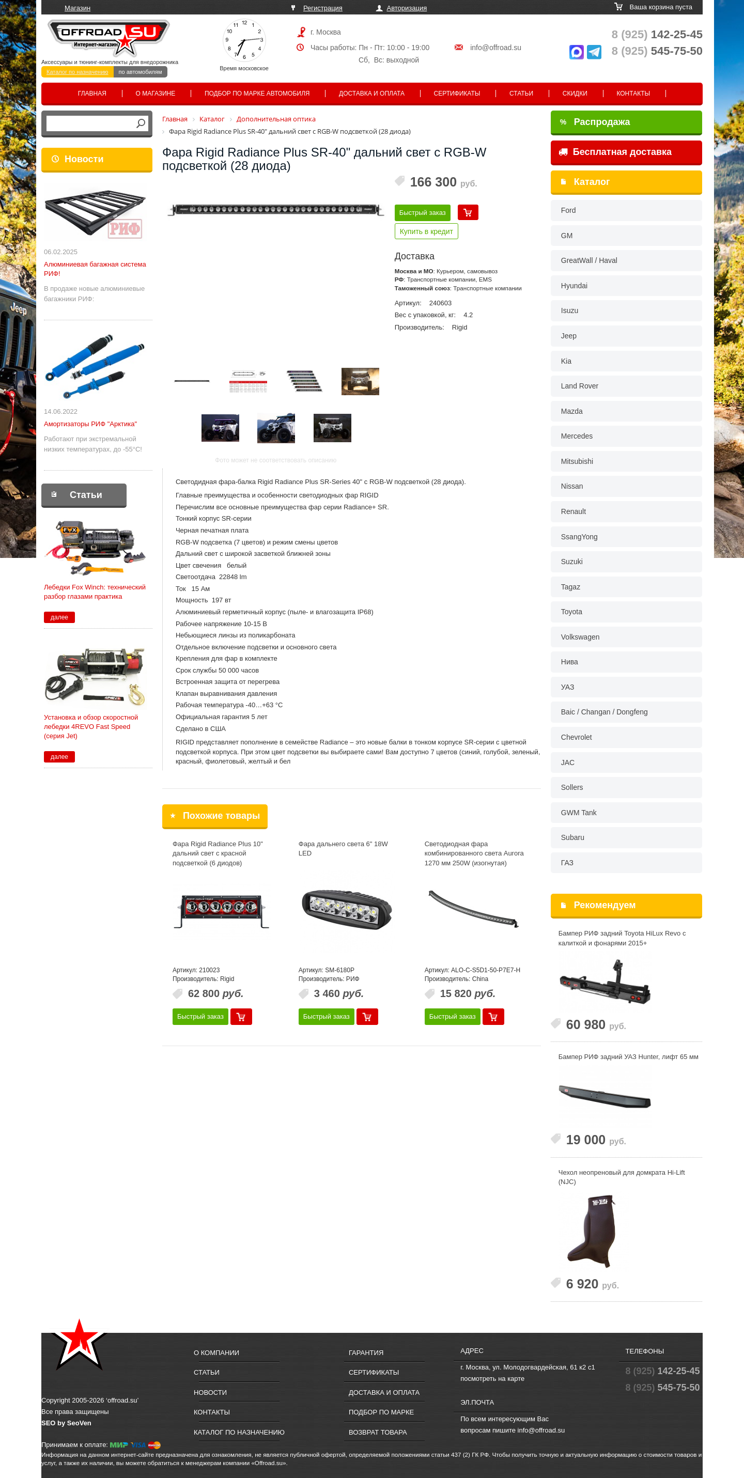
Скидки (575, 93)
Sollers (572, 787)
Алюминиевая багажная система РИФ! (95, 268)
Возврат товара (378, 1432)
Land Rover (579, 386)
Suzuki (572, 561)
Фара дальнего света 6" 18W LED (343, 849)
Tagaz (570, 587)
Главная (92, 93)
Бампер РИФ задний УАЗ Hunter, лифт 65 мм (629, 1057)
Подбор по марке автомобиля (257, 93)
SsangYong (579, 537)
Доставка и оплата (372, 93)
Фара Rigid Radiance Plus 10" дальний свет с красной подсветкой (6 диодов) (218, 853)
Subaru (572, 837)
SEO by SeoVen (66, 1423)
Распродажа (595, 122)
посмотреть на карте (492, 1378)
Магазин (77, 8)
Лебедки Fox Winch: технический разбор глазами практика (95, 591)
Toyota (571, 612)
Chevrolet (576, 737)
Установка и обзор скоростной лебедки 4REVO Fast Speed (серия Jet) (91, 726)
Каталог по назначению (78, 72)
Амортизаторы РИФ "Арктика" (90, 424)
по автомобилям (140, 72)
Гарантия (366, 1353)
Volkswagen (580, 637)
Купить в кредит (426, 231)
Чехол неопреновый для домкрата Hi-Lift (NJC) (622, 1177)
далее (59, 617)
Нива (569, 662)
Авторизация (407, 8)
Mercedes (577, 436)
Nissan (572, 486)
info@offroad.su (495, 47)
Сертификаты (457, 93)
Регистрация (323, 8)
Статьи (521, 93)
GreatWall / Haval (589, 260)
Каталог (592, 182)
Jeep (569, 336)
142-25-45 (657, 34)
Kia (566, 361)
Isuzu (569, 310)
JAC (568, 762)
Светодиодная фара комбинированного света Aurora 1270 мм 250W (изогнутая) (474, 853)
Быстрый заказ (422, 212)
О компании (216, 1353)
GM (567, 235)
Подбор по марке (381, 1412)
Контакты (633, 93)
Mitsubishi (577, 461)
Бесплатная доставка (615, 152)
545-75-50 (657, 50)
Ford (568, 210)
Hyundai (574, 286)
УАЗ (568, 687)
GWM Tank (579, 812)
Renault (573, 511)
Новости (84, 159)
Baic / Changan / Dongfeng (604, 712)
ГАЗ (567, 863)
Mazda (572, 411)
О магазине (156, 93)
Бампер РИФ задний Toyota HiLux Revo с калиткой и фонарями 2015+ (622, 938)
